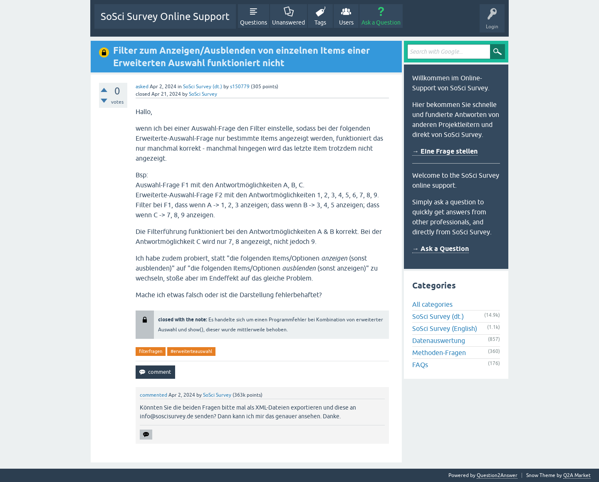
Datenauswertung (438, 340)
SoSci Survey (203, 94)
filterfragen (150, 351)
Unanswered (288, 22)
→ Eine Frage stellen (445, 151)
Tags (320, 22)
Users (346, 22)
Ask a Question (381, 22)
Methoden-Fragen (439, 352)
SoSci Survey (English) (444, 328)
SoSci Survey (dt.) (202, 86)
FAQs (420, 364)
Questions (253, 22)
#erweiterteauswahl (191, 351)
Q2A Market (577, 475)
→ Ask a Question (440, 249)
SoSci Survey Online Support (165, 16)
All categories (432, 304)
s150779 (240, 86)
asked (142, 86)
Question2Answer (497, 475)
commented (153, 395)
